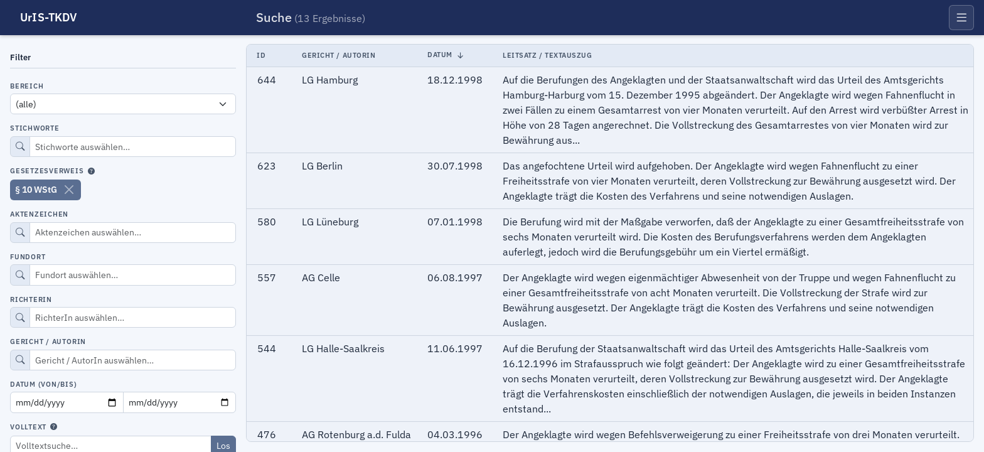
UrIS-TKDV (48, 17)
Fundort (27, 256)
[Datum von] (67, 402)
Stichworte (35, 128)
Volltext (28, 427)
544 (266, 348)
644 (266, 79)
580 (266, 221)
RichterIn (31, 299)
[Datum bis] (180, 402)
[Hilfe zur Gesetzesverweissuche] (91, 172)
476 (266, 434)
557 (266, 277)
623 (266, 165)
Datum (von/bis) (43, 384)
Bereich (26, 86)
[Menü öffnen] (961, 17)
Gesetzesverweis (47, 171)
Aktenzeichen (39, 214)
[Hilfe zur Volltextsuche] (53, 428)
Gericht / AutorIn (48, 341)
